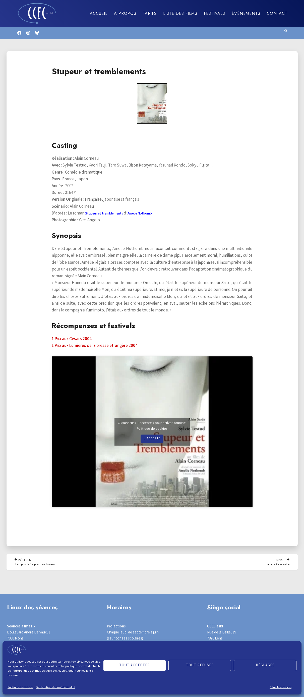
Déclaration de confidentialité (55, 687)
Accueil (98, 13)
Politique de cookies (20, 687)
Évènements (246, 13)
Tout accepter (134, 665)
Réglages (265, 665)
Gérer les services (280, 687)
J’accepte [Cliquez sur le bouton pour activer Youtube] (152, 438)
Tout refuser (200, 665)
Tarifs (150, 13)
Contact (277, 13)
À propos (125, 13)
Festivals (214, 13)
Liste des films (180, 13)
